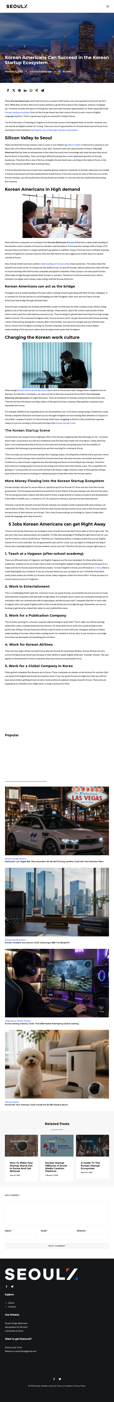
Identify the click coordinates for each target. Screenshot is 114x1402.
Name (8, 1230)
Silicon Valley (74, 144)
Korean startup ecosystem (17, 112)
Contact (12, 1306)
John (68, 71)
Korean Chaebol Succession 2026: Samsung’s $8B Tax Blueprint (37, 942)
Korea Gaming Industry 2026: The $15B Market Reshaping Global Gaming (42, 1023)
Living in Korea (10, 1021)
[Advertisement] (57, 709)
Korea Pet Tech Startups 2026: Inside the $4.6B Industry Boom (36, 1105)
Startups (8, 1102)
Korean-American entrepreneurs (32, 390)
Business (22, 859)
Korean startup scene (65, 423)
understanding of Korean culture (55, 263)
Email (44, 1230)
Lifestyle (20, 1021)
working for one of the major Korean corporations (54, 130)
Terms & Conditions (65, 1386)
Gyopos (72, 242)
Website (81, 1230)
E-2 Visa (97, 567)
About (11, 1302)
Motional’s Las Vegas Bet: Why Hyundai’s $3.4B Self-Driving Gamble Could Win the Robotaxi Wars (54, 861)
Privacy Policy (79, 1386)
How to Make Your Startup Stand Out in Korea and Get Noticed (21, 1162)
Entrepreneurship (41, 71)
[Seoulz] (17, 6)
